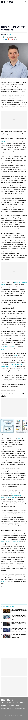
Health (22, 702)
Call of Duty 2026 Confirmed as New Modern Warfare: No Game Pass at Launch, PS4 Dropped (18, 624)
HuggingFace (4, 346)
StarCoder (4, 349)
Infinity (19, 438)
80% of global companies (8, 141)
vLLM (15, 355)
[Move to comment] (16, 39)
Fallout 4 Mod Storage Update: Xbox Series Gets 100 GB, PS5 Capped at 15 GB (18, 636)
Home (2, 23)
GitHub (3, 581)
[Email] (14, 39)
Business (16, 702)
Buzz (17, 705)
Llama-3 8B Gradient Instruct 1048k (10, 541)
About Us (3, 708)
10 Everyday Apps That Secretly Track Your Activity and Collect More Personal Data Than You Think (18, 617)
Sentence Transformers (12, 493)
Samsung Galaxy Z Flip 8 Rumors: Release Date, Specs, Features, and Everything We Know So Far (19, 630)
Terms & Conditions (20, 708)
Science (8, 702)
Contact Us (10, 708)
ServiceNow (14, 346)
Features (11, 705)
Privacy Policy (4, 710)
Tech (4, 23)
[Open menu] (25, 1)
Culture (3, 705)
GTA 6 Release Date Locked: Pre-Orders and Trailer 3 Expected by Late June (19, 610)
